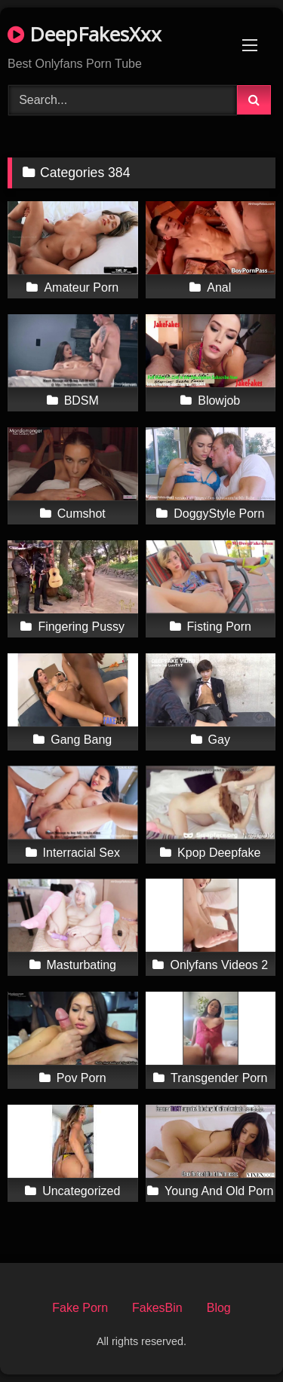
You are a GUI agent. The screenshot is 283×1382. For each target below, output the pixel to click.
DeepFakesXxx (84, 33)
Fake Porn (80, 1307)
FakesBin (157, 1307)
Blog (219, 1307)
